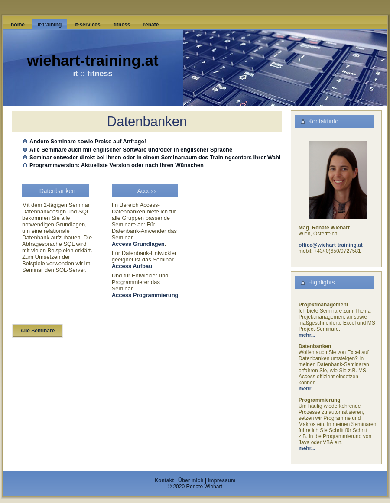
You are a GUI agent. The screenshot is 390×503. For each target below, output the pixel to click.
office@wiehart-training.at (331, 245)
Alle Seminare (37, 331)
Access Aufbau (132, 266)
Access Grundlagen (138, 244)
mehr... (307, 335)
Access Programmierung (145, 295)
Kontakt (164, 480)
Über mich (191, 480)
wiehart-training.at (92, 60)
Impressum (221, 480)
